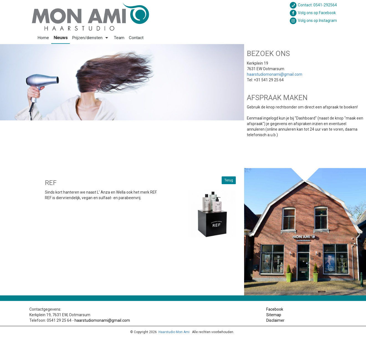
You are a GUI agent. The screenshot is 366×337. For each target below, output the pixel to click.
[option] (122, 82)
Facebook (274, 309)
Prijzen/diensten (90, 37)
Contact (136, 37)
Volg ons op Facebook (312, 13)
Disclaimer (275, 320)
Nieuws (60, 37)
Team (119, 37)
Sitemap (273, 315)
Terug (228, 180)
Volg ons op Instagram (313, 20)
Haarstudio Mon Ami (174, 332)
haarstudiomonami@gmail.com (274, 74)
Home (43, 37)
